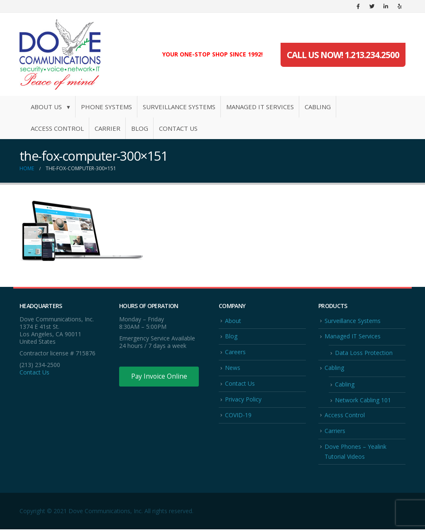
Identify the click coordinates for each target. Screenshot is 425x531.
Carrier (107, 128)
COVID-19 (238, 416)
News (232, 368)
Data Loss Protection (364, 353)
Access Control (57, 128)
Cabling (318, 107)
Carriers (335, 432)
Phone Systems (106, 107)
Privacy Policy (243, 400)
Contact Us (178, 128)
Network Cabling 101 (363, 401)
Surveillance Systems (179, 107)
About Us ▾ (50, 107)
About (233, 321)
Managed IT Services (260, 107)
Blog (139, 128)
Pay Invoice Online (159, 376)
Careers (235, 352)
